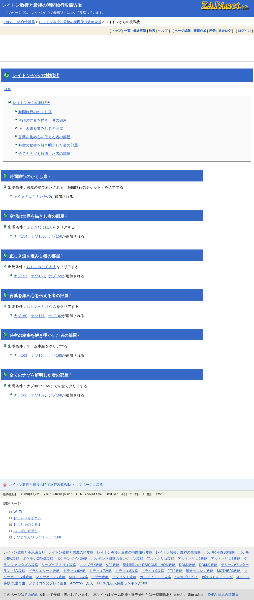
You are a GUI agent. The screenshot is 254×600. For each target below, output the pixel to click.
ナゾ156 (55, 236)
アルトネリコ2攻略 (193, 559)
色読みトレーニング (217, 577)
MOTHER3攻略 (229, 571)
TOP (7, 89)
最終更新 (139, 31)
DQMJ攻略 (187, 565)
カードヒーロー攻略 (155, 577)
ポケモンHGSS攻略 (219, 552)
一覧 (127, 31)
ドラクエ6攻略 (74, 571)
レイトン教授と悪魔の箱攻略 (71, 552)
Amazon (76, 583)
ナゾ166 (20, 395)
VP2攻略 (113, 565)
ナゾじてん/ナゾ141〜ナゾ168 (37, 537)
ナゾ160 (20, 316)
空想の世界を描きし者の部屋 (42, 120)
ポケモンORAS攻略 (38, 559)
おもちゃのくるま (41, 267)
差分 (212, 31)
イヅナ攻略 (100, 577)
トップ (116, 31)
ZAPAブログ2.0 (186, 577)
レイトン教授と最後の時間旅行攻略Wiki (42, 5)
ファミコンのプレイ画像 (48, 583)
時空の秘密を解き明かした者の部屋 (48, 145)
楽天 (89, 583)
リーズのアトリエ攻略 (58, 565)
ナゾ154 (20, 236)
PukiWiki (31, 595)
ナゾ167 (38, 395)
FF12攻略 (174, 571)
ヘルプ (163, 31)
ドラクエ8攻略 (126, 571)
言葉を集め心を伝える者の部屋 (44, 137)
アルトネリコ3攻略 (226, 559)
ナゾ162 (55, 316)
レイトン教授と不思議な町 (24, 552)
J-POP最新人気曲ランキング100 (121, 583)
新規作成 (199, 31)
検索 (152, 31)
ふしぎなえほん (40, 227)
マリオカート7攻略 (51, 577)
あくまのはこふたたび (32, 196)
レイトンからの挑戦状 (35, 75)
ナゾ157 (20, 276)
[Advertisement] (127, 48)
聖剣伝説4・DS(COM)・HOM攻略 (149, 565)
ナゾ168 (55, 395)
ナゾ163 (20, 355)
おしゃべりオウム (41, 306)
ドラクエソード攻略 (44, 571)
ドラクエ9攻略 (152, 571)
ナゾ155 (38, 236)
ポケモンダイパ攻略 (72, 559)
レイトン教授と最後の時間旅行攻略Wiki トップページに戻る (55, 485)
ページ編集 (183, 31)
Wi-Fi (17, 512)
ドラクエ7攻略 (100, 571)
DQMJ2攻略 (208, 565)
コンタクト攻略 (124, 577)
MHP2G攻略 (78, 577)
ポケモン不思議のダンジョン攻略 (117, 559)
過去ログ (224, 31)
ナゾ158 (38, 276)
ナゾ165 (55, 355)
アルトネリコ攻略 (160, 559)
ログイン (244, 31)
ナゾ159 (55, 276)
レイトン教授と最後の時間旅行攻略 (125, 552)
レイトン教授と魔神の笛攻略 (178, 552)
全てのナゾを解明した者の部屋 (44, 153)
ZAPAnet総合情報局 (19, 22)
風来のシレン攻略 (200, 571)
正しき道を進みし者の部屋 (40, 128)
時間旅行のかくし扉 (35, 112)
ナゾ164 (38, 355)
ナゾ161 (38, 316)
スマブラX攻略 (91, 565)
